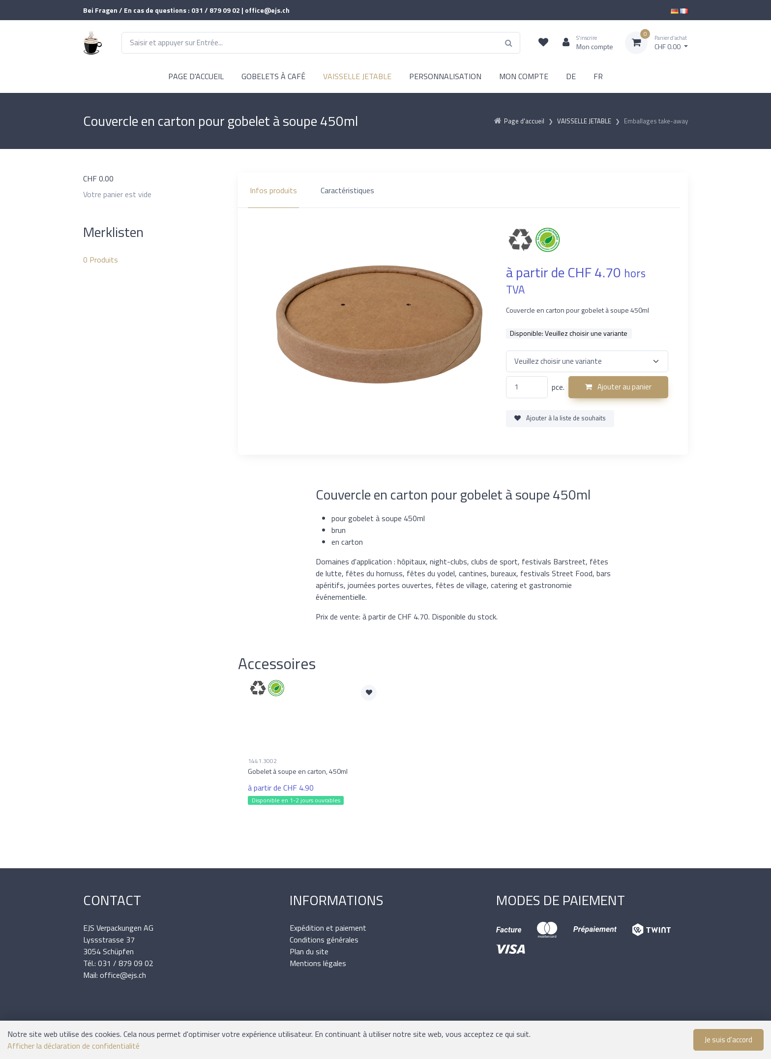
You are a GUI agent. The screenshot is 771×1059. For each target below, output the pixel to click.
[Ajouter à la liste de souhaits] (369, 693)
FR (598, 76)
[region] (463, 190)
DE (571, 76)
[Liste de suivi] (543, 42)
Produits (100, 259)
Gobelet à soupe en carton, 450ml (298, 771)
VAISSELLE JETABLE (357, 76)
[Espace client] (584, 42)
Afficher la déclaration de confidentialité (73, 1046)
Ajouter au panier (618, 386)
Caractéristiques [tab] (347, 190)
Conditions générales (324, 939)
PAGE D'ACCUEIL (196, 76)
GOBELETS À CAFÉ (273, 76)
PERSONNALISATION (445, 76)
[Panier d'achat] (656, 42)
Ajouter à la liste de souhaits (560, 418)
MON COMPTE (523, 76)
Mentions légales (318, 963)
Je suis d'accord (728, 1039)
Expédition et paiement (328, 928)
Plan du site (309, 951)
